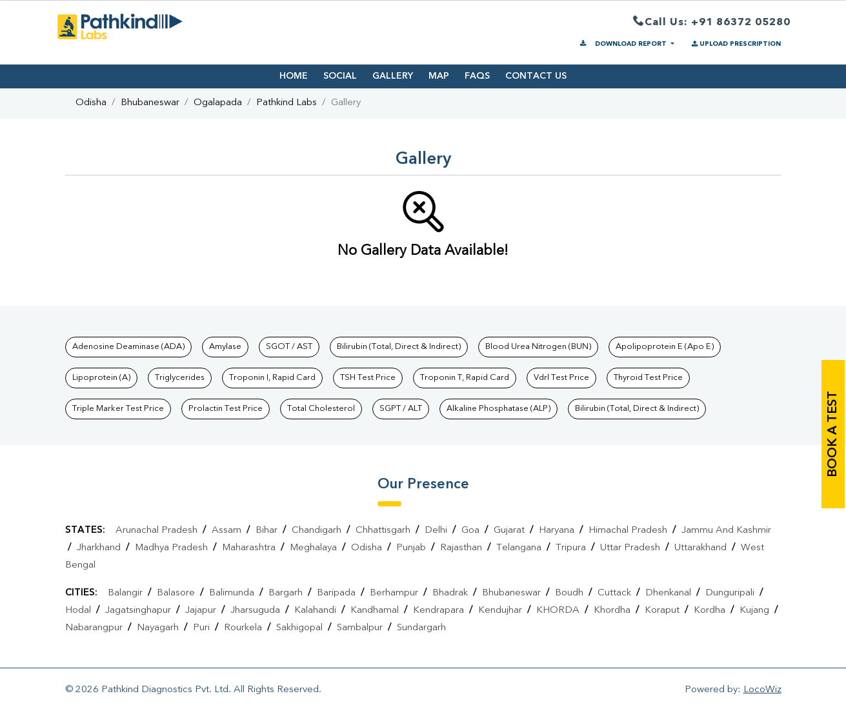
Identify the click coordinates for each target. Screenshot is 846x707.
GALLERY (392, 76)
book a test (833, 434)
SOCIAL (340, 76)
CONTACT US (536, 76)
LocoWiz (762, 690)
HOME (293, 76)
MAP (438, 76)
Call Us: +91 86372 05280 (712, 22)
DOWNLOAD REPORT (624, 44)
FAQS (477, 76)
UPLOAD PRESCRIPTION (735, 44)
